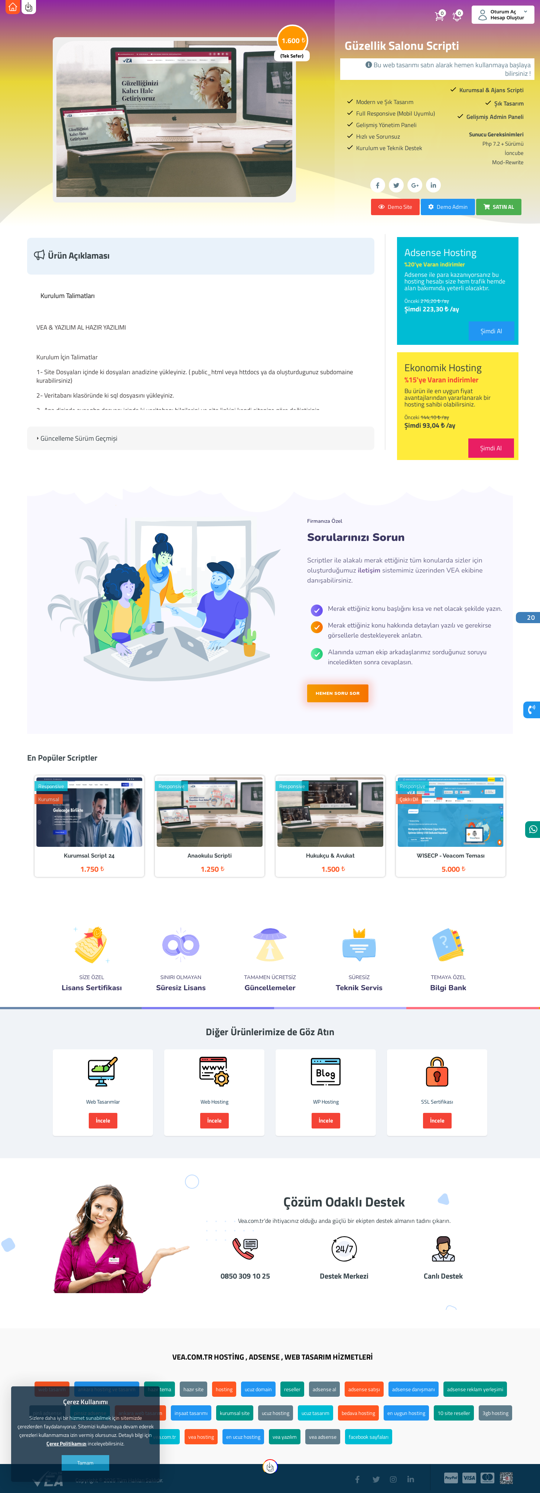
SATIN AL (499, 207)
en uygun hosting (406, 1413)
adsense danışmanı (413, 1389)
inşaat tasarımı (191, 1413)
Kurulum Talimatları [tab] (65, 296)
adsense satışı (364, 1389)
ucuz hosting (275, 1413)
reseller (292, 1389)
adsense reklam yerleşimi (475, 1389)
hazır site (193, 1389)
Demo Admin (448, 207)
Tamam (85, 1463)
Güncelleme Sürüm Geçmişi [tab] (76, 438)
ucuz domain (258, 1389)
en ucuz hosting (243, 1437)
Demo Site (395, 207)
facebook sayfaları (368, 1437)
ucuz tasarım (315, 1413)
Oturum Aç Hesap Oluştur (502, 15)
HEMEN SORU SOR (338, 693)
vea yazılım (285, 1437)
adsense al (324, 1389)
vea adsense (322, 1437)
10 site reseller (453, 1413)
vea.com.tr (164, 1437)
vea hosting (201, 1437)
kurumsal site (235, 1413)
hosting (224, 1389)
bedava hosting (358, 1413)
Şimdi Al (491, 331)
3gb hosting (495, 1413)
